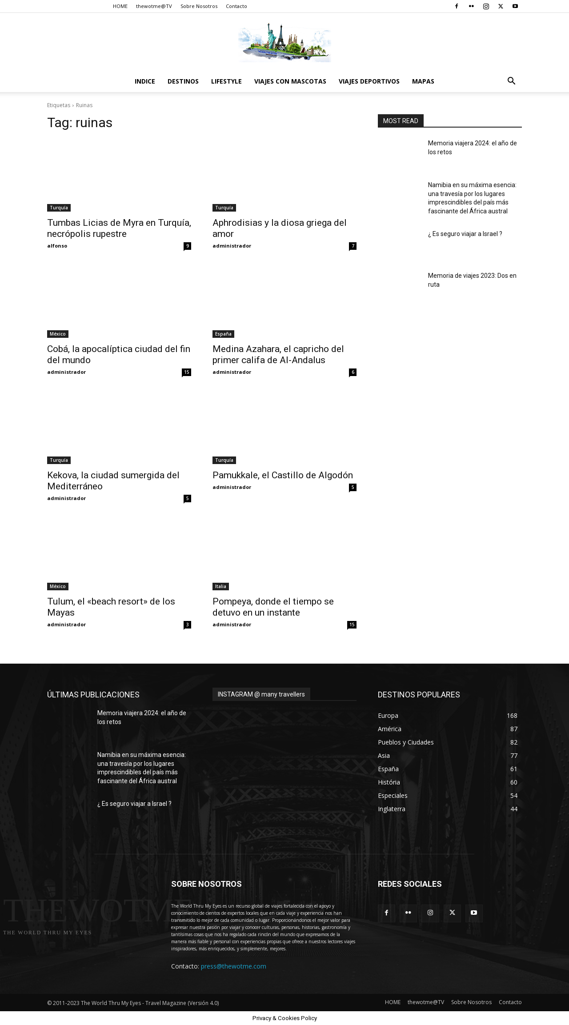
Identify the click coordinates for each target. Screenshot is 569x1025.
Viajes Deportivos (369, 81)
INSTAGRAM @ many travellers (261, 694)
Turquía (59, 207)
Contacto (236, 6)
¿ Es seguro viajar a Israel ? (465, 233)
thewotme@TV (154, 6)
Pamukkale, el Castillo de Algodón (282, 475)
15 (186, 372)
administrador (231, 245)
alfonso (57, 245)
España (223, 334)
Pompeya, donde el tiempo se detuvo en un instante (273, 607)
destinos (183, 81)
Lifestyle (226, 81)
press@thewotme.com (233, 966)
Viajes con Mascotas (290, 81)
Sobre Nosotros (198, 6)
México (58, 334)
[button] (511, 82)
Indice (145, 81)
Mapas (423, 81)
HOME (120, 6)
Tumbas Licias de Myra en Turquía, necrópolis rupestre (119, 228)
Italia (220, 586)
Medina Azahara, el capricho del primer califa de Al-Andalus (278, 354)
